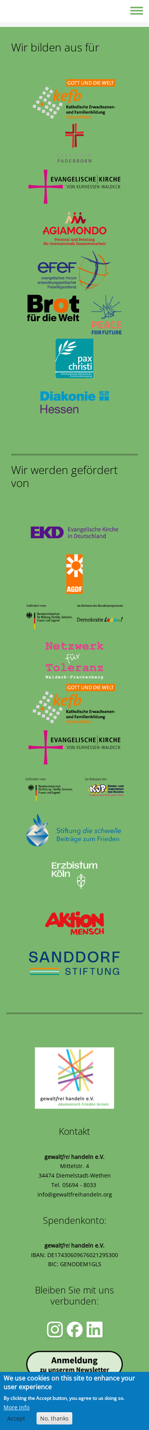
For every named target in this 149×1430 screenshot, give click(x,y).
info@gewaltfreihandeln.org (74, 1194)
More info (16, 1407)
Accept (16, 1418)
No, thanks (54, 1418)
